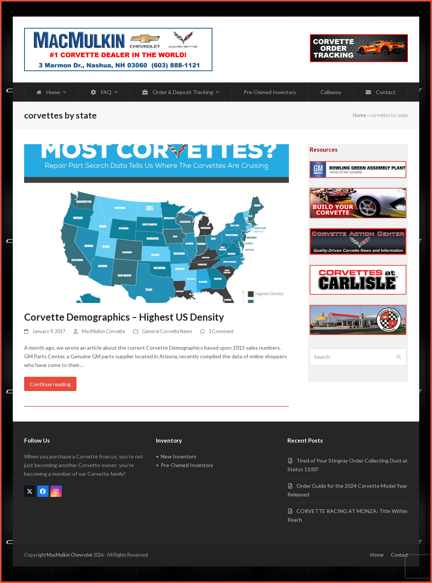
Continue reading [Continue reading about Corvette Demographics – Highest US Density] (50, 384)
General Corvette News (167, 331)
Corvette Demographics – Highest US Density (124, 317)
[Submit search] (399, 357)
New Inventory (178, 456)
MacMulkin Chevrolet (69, 555)
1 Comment (221, 331)
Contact (399, 555)
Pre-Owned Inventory (187, 465)
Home (359, 115)
